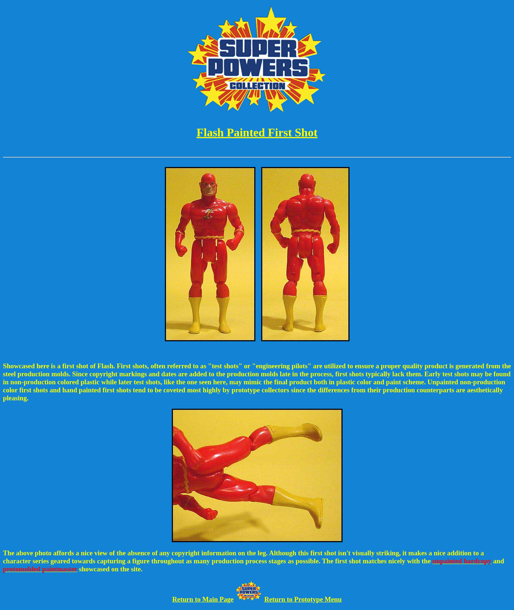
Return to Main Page (202, 599)
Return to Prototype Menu (303, 599)
